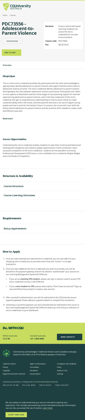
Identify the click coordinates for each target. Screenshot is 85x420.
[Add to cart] (11, 52)
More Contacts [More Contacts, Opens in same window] (69, 337)
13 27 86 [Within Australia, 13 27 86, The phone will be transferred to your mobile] (6, 338)
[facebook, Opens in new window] (5, 392)
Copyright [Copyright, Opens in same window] (6, 370)
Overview (9, 65)
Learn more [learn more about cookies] (48, 408)
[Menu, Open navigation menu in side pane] (80, 7)
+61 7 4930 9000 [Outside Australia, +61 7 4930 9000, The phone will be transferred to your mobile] (37, 338)
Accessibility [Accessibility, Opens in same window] (34, 367)
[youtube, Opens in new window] (29, 392)
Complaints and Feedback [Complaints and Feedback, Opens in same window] (66, 364)
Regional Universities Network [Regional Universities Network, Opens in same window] (14, 374)
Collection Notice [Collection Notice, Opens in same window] (9, 364)
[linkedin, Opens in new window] (17, 392)
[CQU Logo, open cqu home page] (17, 7)
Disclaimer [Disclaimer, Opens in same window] (34, 370)
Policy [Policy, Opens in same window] (59, 367)
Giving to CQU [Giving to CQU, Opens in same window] (62, 370)
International (12, 41)
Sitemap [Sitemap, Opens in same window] (60, 374)
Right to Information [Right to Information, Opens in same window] (38, 364)
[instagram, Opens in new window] (11, 392)
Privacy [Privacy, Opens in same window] (5, 367)
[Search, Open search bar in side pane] (76, 7)
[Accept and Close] (16, 414)
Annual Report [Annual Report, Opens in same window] (35, 374)
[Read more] (9, 118)
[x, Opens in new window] (23, 392)
